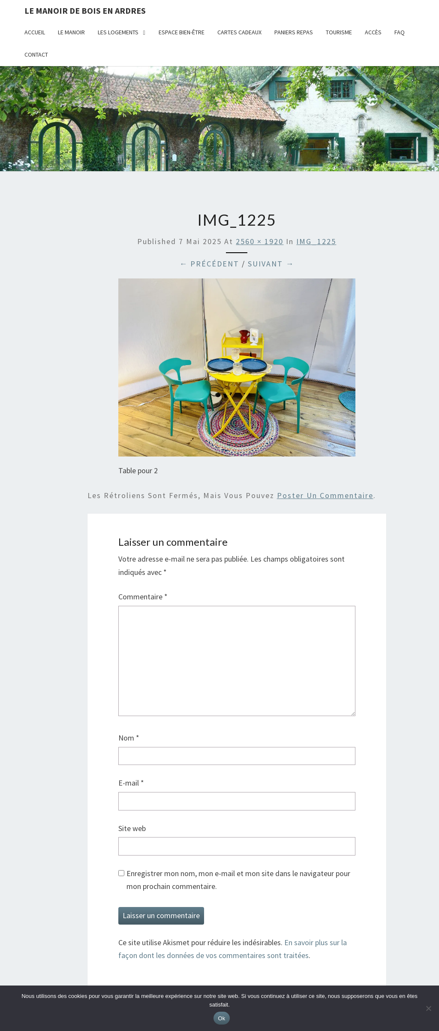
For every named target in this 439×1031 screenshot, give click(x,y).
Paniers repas (293, 32)
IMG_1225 (316, 241)
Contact (36, 54)
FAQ (399, 32)
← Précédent (209, 264)
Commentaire (143, 597)
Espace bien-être (181, 32)
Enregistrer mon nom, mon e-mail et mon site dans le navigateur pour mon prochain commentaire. (238, 880)
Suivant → (271, 264)
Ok (221, 1018)
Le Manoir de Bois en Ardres (85, 10)
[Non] (428, 1008)
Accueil (34, 32)
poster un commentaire (325, 495)
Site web (132, 828)
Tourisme (339, 32)
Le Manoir (71, 32)
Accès (373, 32)
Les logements (118, 32)
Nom (128, 738)
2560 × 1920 (259, 241)
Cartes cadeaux (239, 32)
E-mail (131, 783)
